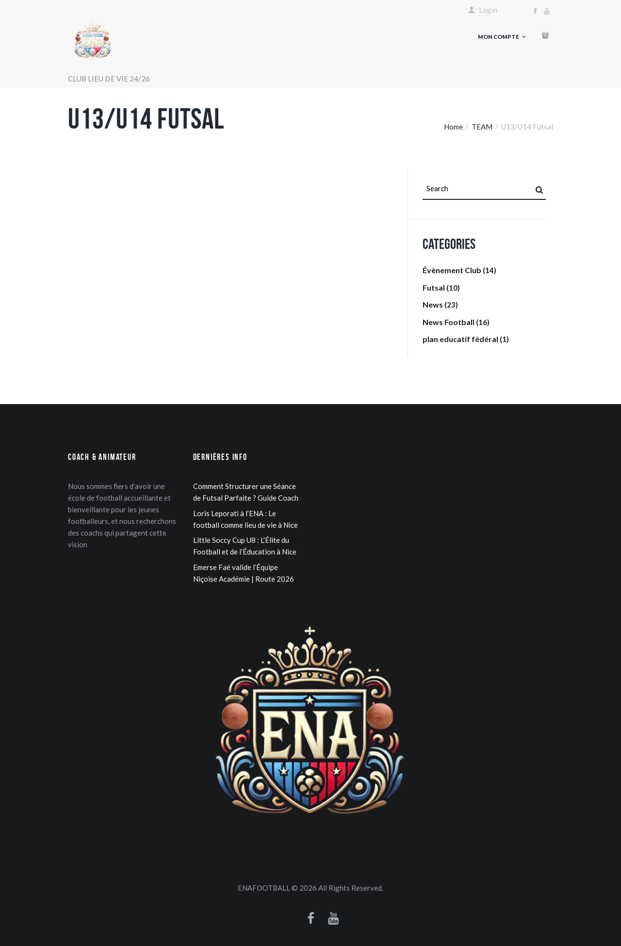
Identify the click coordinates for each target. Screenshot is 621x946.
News (433, 304)
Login (488, 10)
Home (453, 126)
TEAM (482, 126)
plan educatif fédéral (460, 338)
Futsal (434, 287)
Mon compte (498, 36)
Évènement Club (452, 270)
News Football (448, 321)
